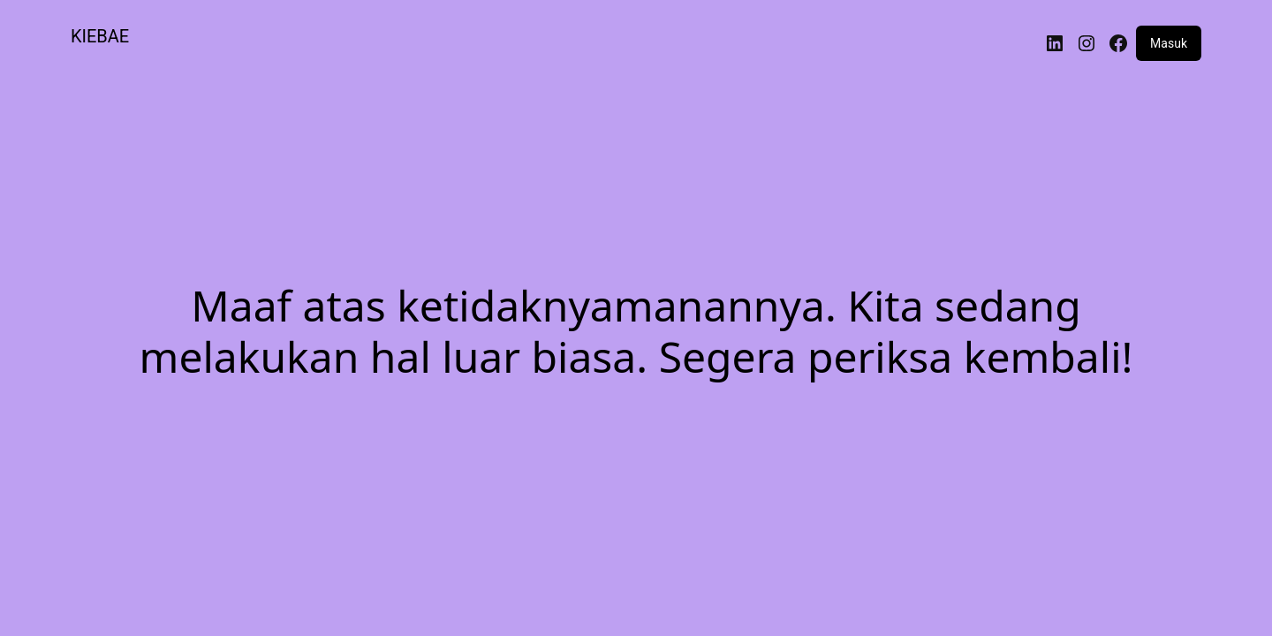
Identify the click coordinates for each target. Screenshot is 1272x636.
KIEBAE (100, 36)
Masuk (1168, 43)
